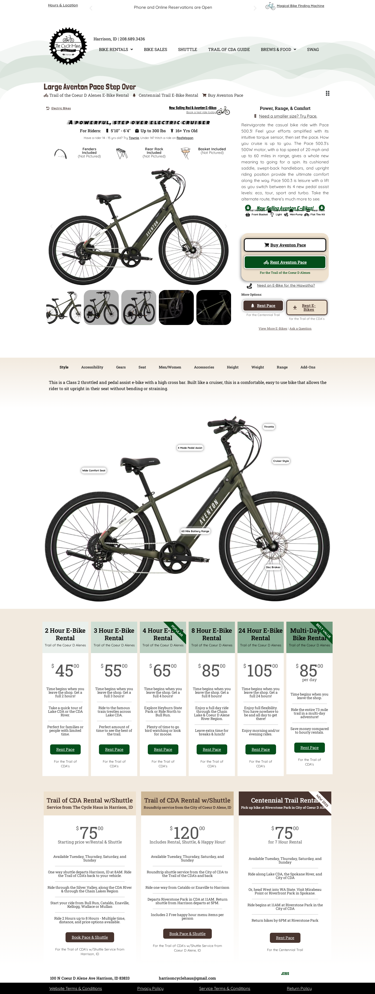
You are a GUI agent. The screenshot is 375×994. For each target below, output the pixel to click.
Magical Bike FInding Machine (300, 6)
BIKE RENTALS (116, 49)
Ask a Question (300, 328)
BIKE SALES (155, 49)
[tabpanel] (188, 387)
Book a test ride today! (201, 112)
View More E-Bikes (273, 328)
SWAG (313, 49)
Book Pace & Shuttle (90, 937)
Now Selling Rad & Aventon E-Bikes (192, 108)
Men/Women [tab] (170, 367)
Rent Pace (65, 749)
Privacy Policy (150, 988)
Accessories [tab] (204, 367)
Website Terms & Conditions (75, 988)
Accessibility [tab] (92, 367)
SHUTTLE (187, 49)
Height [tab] (233, 367)
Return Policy (299, 988)
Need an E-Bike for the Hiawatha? (286, 285)
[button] (91, 8)
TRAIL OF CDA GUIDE (229, 49)
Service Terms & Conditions (224, 988)
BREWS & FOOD (278, 49)
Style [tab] (64, 367)
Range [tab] (282, 367)
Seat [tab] (142, 367)
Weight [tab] (257, 367)
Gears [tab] (121, 367)
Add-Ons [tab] (307, 367)
